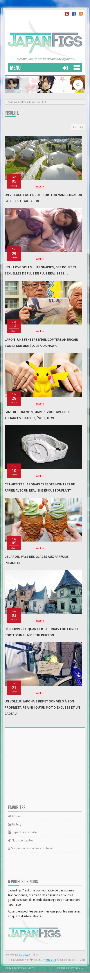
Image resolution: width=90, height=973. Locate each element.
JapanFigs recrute (22, 832)
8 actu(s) (78, 127)
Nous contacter (20, 840)
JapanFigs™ (25, 955)
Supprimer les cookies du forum (31, 848)
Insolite (12, 113)
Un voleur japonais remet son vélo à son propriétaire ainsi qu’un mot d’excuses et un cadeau (42, 707)
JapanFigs (51, 960)
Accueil (14, 816)
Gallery (14, 824)
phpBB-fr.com (26, 967)
